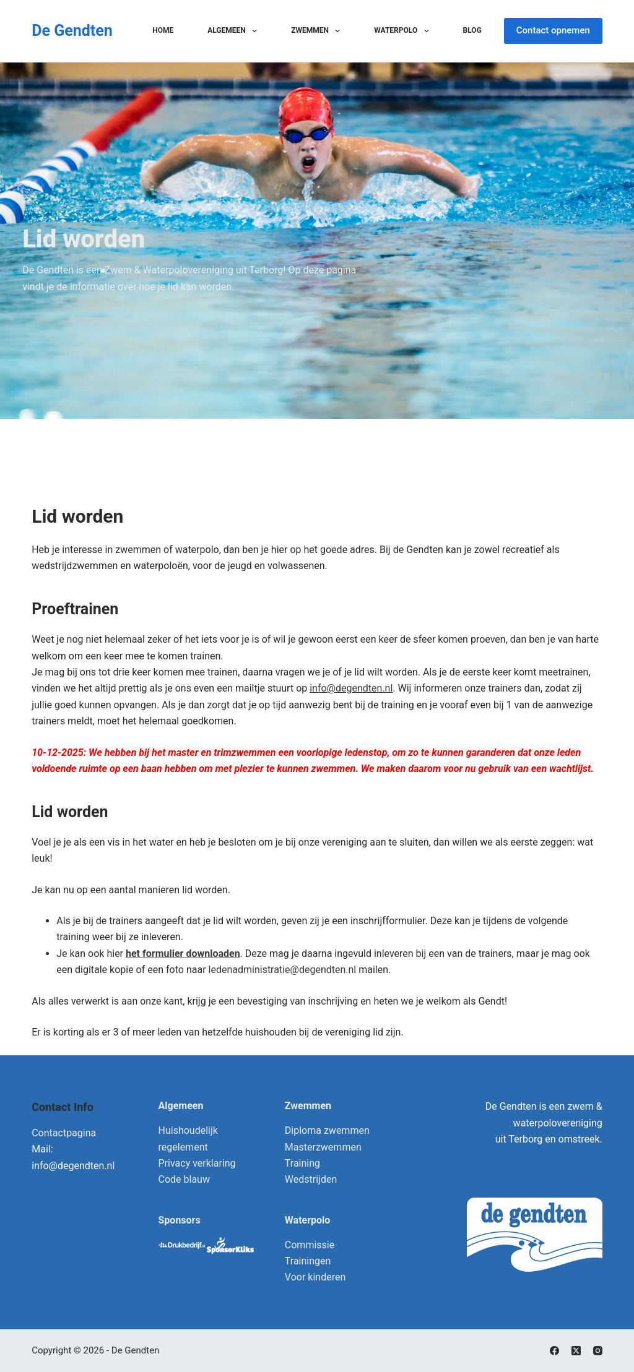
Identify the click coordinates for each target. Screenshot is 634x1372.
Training (302, 1163)
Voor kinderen (315, 1277)
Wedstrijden (311, 1179)
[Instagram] (597, 1350)
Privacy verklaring (197, 1163)
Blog (472, 30)
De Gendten (72, 31)
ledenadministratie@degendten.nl (283, 969)
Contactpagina (64, 1133)
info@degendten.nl (351, 688)
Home (162, 30)
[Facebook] (554, 1350)
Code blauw (184, 1179)
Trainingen (308, 1261)
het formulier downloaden (183, 953)
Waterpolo (403, 31)
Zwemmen (318, 31)
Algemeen (234, 31)
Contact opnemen (553, 30)
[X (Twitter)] (576, 1350)
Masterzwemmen (323, 1147)
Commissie (309, 1245)
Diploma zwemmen (327, 1130)
